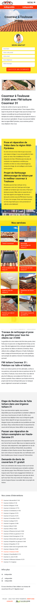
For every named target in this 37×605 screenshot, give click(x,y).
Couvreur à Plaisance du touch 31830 (14, 531)
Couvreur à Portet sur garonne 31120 (14, 534)
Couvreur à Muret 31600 (10, 526)
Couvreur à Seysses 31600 (11, 549)
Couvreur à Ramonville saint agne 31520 (15, 539)
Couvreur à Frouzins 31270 (11, 516)
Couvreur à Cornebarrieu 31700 (12, 511)
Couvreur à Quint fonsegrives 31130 (13, 536)
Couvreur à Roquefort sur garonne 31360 (15, 541)
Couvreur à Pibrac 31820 (10, 529)
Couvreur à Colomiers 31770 (11, 508)
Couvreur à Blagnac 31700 (11, 505)
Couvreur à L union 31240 (10, 557)
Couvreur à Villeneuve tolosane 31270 (14, 559)
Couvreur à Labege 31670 (11, 521)
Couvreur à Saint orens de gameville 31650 (15, 547)
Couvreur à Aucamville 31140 (12, 500)
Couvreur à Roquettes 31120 (11, 544)
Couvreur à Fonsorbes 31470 (11, 518)
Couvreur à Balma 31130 (10, 503)
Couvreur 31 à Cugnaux (10, 562)
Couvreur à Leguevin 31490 (11, 523)
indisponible (9, 7)
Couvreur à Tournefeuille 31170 (12, 554)
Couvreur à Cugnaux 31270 (11, 513)
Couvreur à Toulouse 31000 (11, 552)
